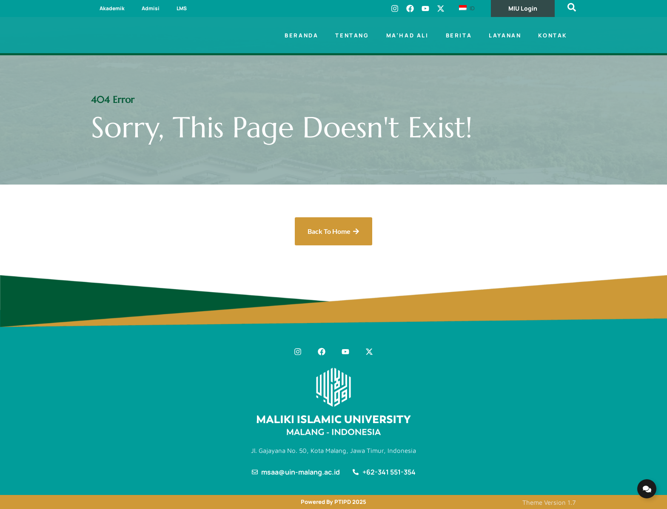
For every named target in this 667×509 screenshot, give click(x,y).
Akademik (112, 8)
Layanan (505, 35)
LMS (182, 8)
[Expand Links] (646, 488)
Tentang (352, 35)
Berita (459, 35)
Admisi (151, 8)
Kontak (552, 35)
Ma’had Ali (407, 35)
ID (467, 8)
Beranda (301, 35)
